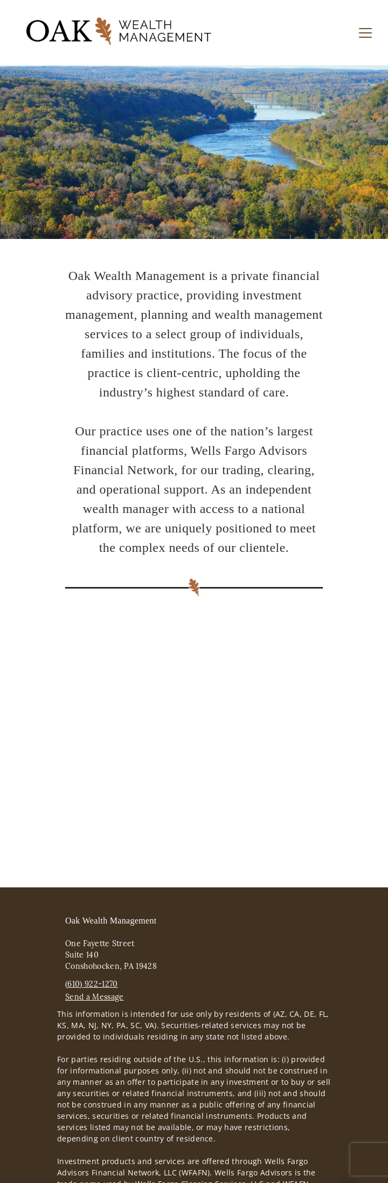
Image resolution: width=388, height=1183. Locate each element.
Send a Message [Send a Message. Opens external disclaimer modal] (94, 997)
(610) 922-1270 (91, 984)
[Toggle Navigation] (365, 33)
